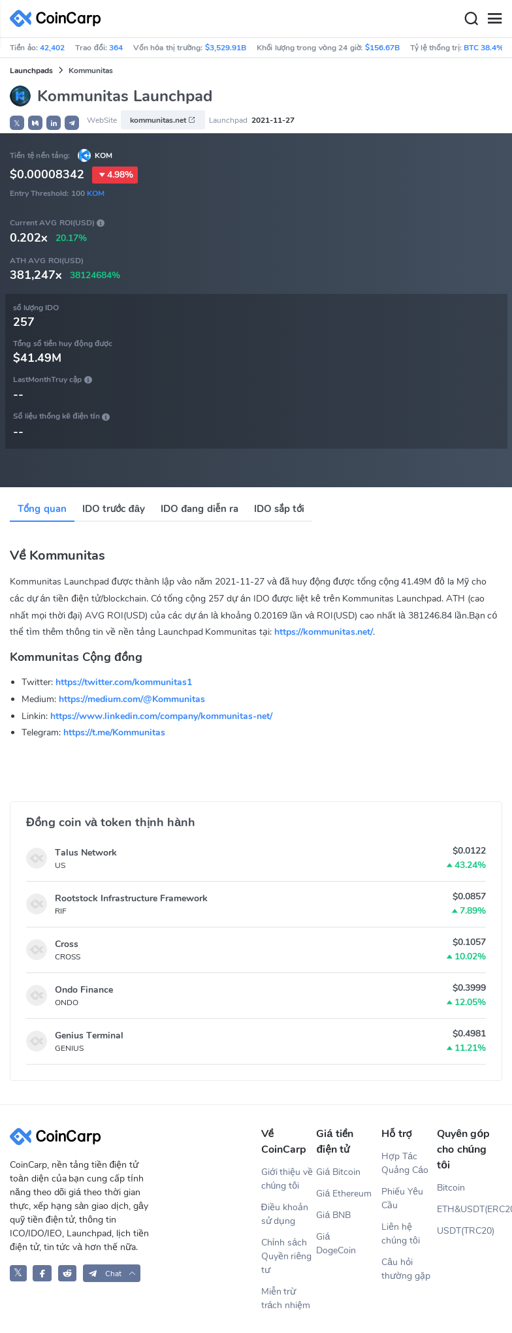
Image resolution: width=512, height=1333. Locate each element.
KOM (103, 155)
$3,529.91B (225, 47)
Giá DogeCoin (336, 1243)
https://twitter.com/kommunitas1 (124, 682)
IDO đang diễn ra (199, 508)
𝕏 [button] (17, 123)
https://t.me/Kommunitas (114, 732)
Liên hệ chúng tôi (400, 1234)
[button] (35, 123)
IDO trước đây (114, 508)
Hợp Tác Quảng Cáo (404, 1163)
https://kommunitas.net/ (323, 632)
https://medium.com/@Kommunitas (132, 699)
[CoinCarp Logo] (59, 18)
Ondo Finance (84, 990)
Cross (66, 944)
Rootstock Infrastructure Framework (131, 898)
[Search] (471, 19)
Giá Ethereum (344, 1193)
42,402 (52, 47)
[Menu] (494, 19)
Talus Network (86, 852)
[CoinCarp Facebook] (42, 1273)
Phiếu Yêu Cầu (402, 1198)
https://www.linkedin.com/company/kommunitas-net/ (161, 716)
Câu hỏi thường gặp (405, 1269)
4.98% (115, 175)
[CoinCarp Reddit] (67, 1273)
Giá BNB (333, 1215)
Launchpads (31, 70)
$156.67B (382, 47)
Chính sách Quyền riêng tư (286, 1256)
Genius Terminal (89, 1035)
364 (116, 47)
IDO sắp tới (279, 508)
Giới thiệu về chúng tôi (287, 1179)
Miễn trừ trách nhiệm (286, 1298)
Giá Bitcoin (338, 1172)
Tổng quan (42, 508)
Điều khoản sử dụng (284, 1214)
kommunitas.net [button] (163, 120)
